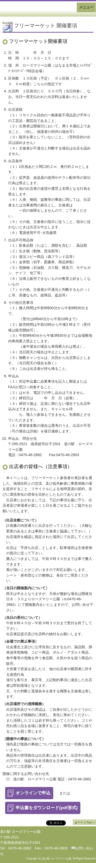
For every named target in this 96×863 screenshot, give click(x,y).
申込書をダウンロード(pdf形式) (47, 807)
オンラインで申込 (33, 792)
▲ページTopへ (84, 822)
